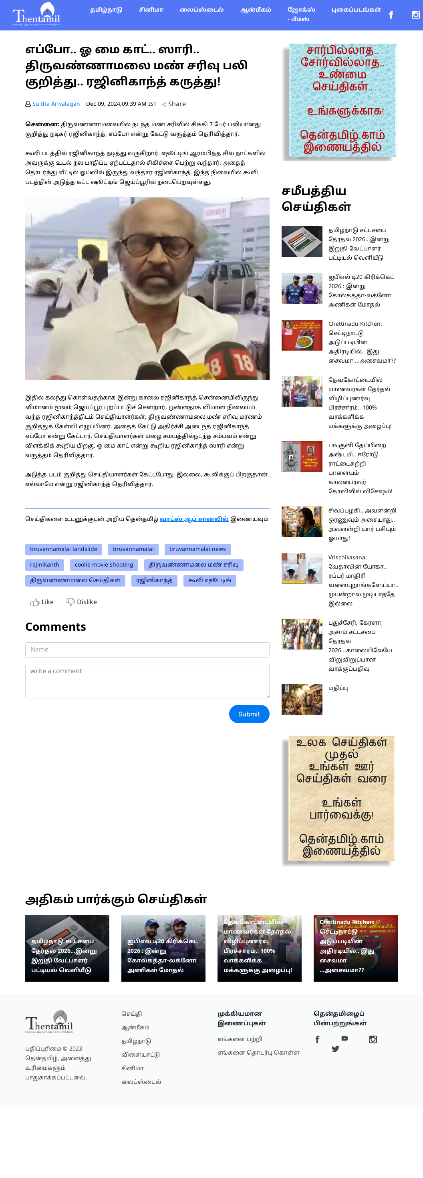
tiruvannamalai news (197, 549)
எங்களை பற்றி (240, 1039)
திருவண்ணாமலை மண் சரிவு (194, 565)
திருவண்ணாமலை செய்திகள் (75, 580)
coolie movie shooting (104, 565)
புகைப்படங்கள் (356, 10)
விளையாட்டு (140, 1055)
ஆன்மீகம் (255, 10)
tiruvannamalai (133, 549)
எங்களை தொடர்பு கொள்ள (259, 1053)
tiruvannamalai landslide (63, 549)
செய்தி (131, 1014)
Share (174, 105)
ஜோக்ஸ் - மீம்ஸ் (301, 15)
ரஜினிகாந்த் (154, 580)
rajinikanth (44, 565)
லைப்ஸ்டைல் (202, 10)
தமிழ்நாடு (106, 10)
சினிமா (151, 10)
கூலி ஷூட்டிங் (210, 580)
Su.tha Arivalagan (56, 104)
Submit (249, 714)
